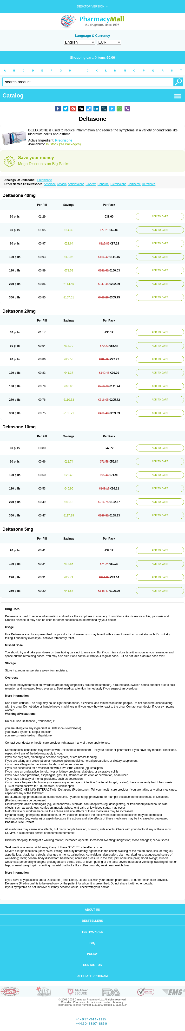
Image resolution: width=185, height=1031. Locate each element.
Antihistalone (76, 184)
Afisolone (50, 184)
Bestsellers (92, 920)
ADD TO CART (160, 216)
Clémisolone (118, 184)
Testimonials (92, 932)
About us (92, 909)
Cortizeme (134, 184)
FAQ (92, 943)
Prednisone (63, 140)
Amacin (61, 184)
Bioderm (91, 184)
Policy (92, 954)
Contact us (92, 965)
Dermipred (148, 184)
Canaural (103, 184)
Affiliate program (92, 976)
